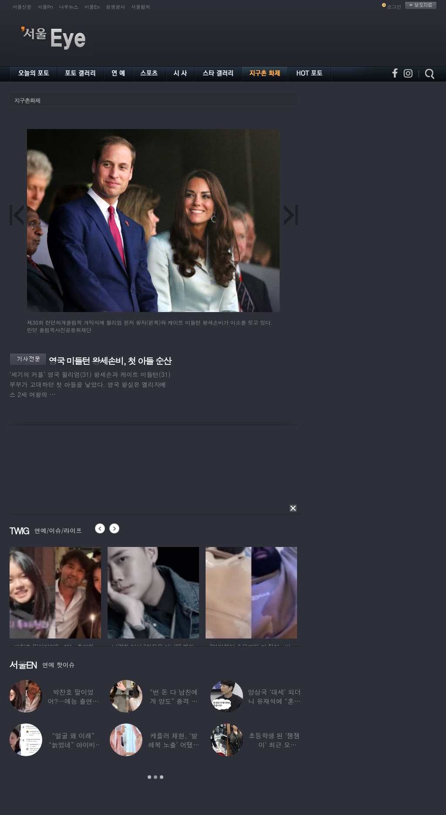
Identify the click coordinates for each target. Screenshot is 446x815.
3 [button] (161, 777)
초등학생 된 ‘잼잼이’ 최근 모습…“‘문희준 (274, 744)
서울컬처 (140, 6)
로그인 (394, 6)
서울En (92, 6)
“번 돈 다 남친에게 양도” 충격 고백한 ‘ (174, 701)
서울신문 (22, 6)
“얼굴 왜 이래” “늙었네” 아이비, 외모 (73, 744)
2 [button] (155, 777)
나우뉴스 (68, 6)
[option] (55, 591)
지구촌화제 (27, 100)
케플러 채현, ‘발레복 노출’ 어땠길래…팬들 (173, 744)
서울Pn (45, 6)
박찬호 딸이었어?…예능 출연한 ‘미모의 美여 (72, 701)
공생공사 (115, 6)
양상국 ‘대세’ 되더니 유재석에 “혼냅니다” (274, 701)
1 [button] (149, 777)
